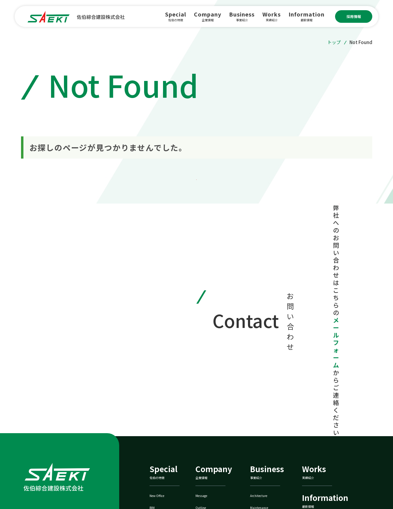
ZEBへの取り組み (271, 460)
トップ (334, 42)
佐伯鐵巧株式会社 (325, 460)
